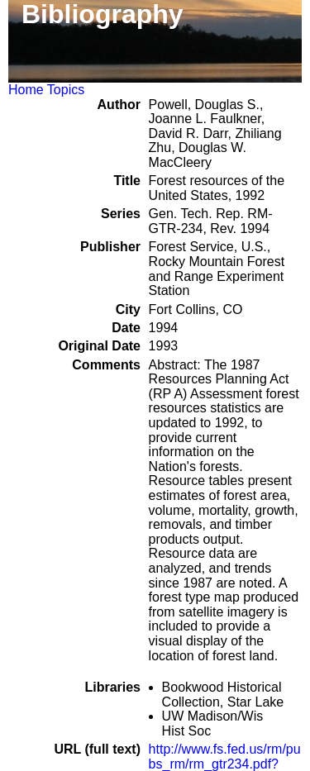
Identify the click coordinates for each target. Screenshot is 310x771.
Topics (65, 90)
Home (26, 90)
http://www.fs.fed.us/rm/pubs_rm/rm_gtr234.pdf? (225, 756)
